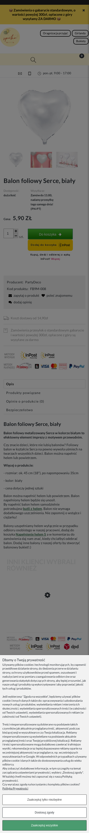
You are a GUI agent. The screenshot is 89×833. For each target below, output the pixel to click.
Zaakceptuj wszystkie (44, 825)
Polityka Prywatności (15, 788)
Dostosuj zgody (44, 812)
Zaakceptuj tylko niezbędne (44, 799)
